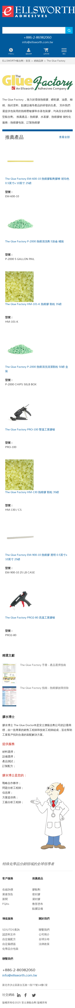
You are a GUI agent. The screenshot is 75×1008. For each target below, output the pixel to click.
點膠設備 (37, 908)
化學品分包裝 (10, 948)
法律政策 (44, 944)
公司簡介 (44, 934)
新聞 (5, 899)
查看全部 (64, 137)
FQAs (5, 904)
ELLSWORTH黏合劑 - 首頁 (16, 60)
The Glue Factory (56, 60)
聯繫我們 (44, 929)
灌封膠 (36, 899)
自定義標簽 (9, 944)
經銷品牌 (38, 60)
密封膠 (36, 894)
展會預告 (7, 894)
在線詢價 (7, 889)
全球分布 (44, 939)
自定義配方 (9, 939)
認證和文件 (9, 934)
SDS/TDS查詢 (11, 929)
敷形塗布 (37, 904)
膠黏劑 (36, 889)
